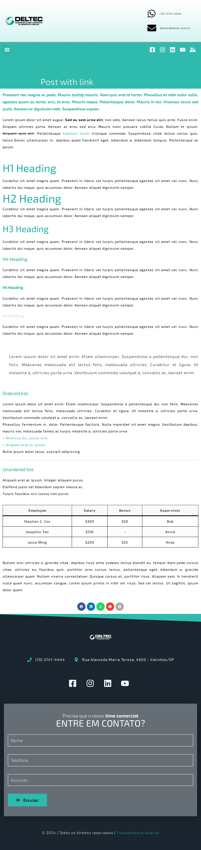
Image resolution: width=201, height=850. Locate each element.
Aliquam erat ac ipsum (25, 445)
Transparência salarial (137, 832)
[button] (7, 49)
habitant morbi (76, 133)
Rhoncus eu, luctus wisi (27, 438)
